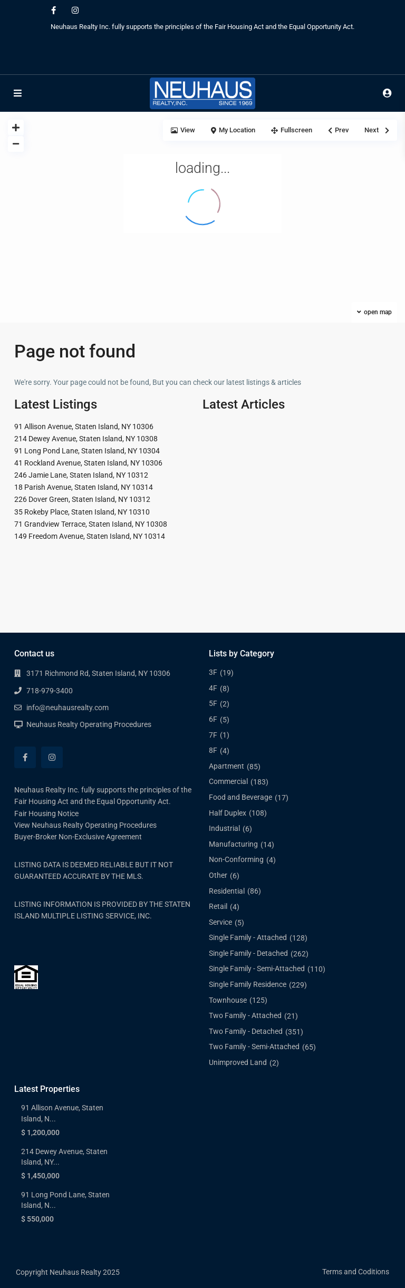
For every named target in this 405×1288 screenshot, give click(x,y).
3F (213, 672)
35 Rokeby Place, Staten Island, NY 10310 (82, 512)
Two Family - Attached (245, 1015)
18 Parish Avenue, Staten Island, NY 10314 (83, 487)
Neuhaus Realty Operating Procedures (88, 724)
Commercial (228, 781)
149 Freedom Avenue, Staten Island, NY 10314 (89, 536)
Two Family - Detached (246, 1031)
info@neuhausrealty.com (67, 707)
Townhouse (228, 1000)
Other (218, 875)
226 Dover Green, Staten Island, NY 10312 (82, 499)
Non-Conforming (236, 859)
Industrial (224, 828)
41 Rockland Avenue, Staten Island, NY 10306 (88, 463)
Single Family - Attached (248, 937)
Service (220, 922)
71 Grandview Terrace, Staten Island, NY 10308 (90, 524)
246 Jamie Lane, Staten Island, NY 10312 (81, 475)
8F (213, 750)
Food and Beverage (240, 797)
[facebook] (53, 10)
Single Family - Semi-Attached (257, 968)
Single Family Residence (247, 984)
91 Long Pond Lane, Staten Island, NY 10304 (87, 451)
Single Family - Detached (248, 953)
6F (213, 719)
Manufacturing (233, 844)
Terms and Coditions (355, 1271)
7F (213, 735)
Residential (227, 891)
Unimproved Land (238, 1062)
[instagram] (75, 10)
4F (213, 688)
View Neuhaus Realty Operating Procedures (85, 825)
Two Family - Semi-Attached (254, 1046)
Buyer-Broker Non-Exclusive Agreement (78, 836)
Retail (218, 906)
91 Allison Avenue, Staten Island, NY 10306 (83, 426)
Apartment (226, 766)
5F (213, 703)
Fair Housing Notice (46, 813)
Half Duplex (227, 813)
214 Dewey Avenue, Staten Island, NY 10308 (86, 438)
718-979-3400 (49, 690)
